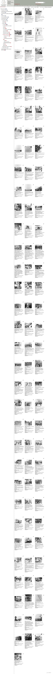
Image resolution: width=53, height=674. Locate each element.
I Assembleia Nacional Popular (8, 38)
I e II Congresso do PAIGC (6, 29)
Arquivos (15, 5)
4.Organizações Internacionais (6, 46)
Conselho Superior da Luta (6, 25)
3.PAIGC (3, 23)
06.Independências (4, 18)
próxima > (49, 672)
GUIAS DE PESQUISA (10, 2)
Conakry (4, 24)
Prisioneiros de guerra (6, 33)
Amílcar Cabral (20, 5)
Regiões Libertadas (6, 34)
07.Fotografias (4, 19)
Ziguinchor (4, 45)
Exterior (4, 28)
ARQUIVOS (9, 1)
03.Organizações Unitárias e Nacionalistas (7, 13)
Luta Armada (5, 30)
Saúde (4, 40)
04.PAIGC (3, 15)
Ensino (5, 37)
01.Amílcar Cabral (4, 10)
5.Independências (4, 47)
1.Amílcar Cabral (4, 20)
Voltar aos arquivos (3, 6)
